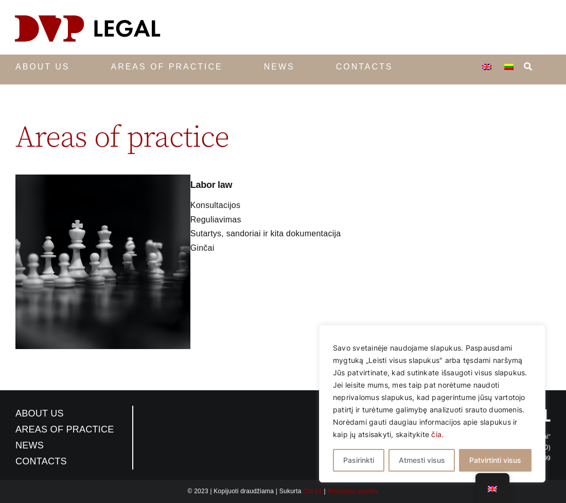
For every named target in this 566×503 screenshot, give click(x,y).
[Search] (528, 64)
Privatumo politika (352, 491)
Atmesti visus (422, 460)
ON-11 (312, 491)
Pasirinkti (358, 460)
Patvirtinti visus (495, 460)
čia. (437, 434)
